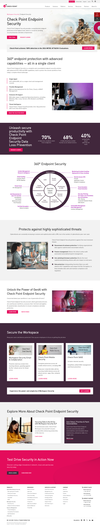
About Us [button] (94, 6)
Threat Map (29, 507)
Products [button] (47, 6)
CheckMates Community (32, 497)
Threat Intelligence (12, 509)
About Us (65, 489)
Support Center (48, 501)
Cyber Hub (29, 491)
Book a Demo (13, 473)
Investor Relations (67, 495)
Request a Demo (25, 37)
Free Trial (12, 37)
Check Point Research (32, 493)
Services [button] (70, 6)
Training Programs (49, 495)
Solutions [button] (55, 6)
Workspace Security (13, 14)
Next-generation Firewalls (13, 491)
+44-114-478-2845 (87, 506)
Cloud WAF (10, 497)
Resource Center (30, 489)
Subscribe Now (26, 473)
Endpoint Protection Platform (14, 505)
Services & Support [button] (50, 487)
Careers (64, 493)
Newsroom (65, 497)
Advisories (47, 505)
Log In (89, 1)
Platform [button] (63, 6)
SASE (9, 499)
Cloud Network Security (13, 495)
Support (84, 1)
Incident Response (49, 499)
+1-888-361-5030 (86, 502)
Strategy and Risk (48, 497)
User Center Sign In (49, 503)
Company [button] (65, 487)
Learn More (88, 48)
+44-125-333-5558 (87, 495)
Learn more (12, 312)
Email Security (11, 503)
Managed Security (48, 491)
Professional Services (49, 493)
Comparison (29, 501)
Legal (64, 503)
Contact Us (65, 501)
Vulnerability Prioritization (13, 511)
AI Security (9, 515)
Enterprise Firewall (12, 493)
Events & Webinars (31, 505)
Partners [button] (86, 6)
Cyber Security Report (32, 503)
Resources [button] (78, 6)
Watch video (25, 312)
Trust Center (65, 499)
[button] (92, 1)
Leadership (65, 491)
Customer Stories (31, 499)
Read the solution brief (16, 113)
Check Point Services (49, 489)
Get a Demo (71, 1)
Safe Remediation (11, 513)
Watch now (69, 438)
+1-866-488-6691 (86, 491)
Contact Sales (79, 1)
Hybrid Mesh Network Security (13, 489)
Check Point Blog (31, 495)
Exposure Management (12, 507)
